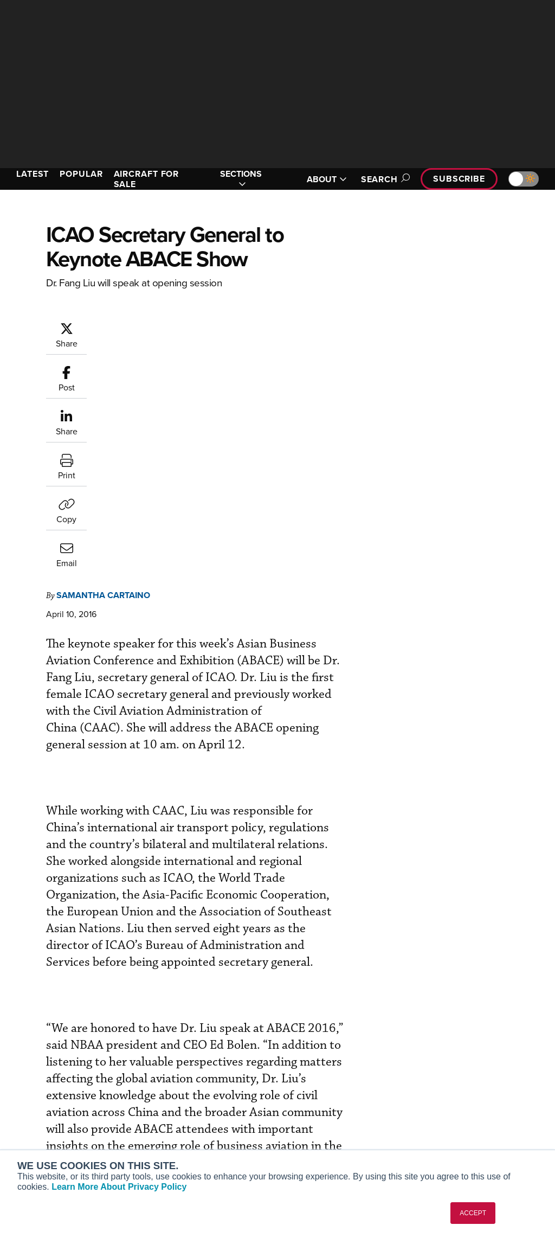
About (445, 1062)
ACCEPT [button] (473, 1213)
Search (383, 179)
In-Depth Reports (323, 1091)
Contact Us (454, 1106)
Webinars (310, 1121)
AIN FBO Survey (48, 1062)
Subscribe (459, 178)
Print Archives (319, 1062)
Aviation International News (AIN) (63, 1082)
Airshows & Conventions (337, 1135)
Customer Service (185, 1077)
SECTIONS (241, 179)
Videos (306, 1106)
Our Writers (455, 1077)
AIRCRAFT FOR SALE (146, 179)
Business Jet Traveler (58, 1115)
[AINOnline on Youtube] (29, 1012)
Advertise (458, 1121)
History (447, 1091)
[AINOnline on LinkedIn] (73, 1012)
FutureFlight (35, 1130)
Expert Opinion (320, 1077)
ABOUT (327, 179)
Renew (166, 1091)
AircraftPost (41, 1101)
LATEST (32, 174)
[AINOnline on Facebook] (8, 1012)
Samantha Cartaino (103, 375)
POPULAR (81, 174)
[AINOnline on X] (51, 1012)
